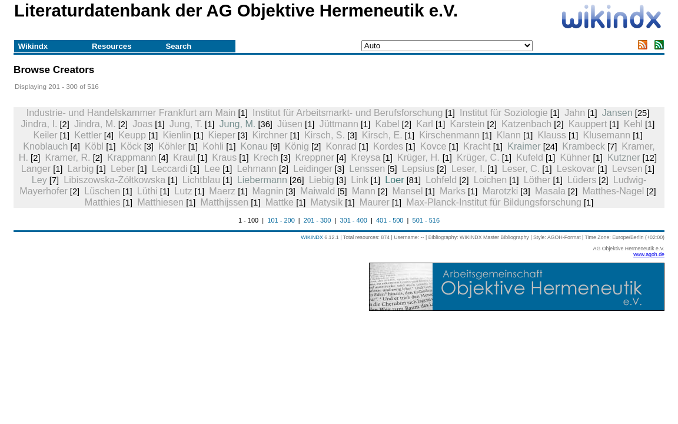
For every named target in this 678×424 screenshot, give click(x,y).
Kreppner (314, 157)
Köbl (94, 146)
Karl (424, 123)
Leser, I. (468, 168)
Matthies (103, 202)
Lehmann (257, 168)
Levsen (627, 168)
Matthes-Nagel (613, 191)
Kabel (387, 123)
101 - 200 (280, 220)
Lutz (183, 191)
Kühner (575, 157)
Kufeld (529, 157)
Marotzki (500, 191)
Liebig (321, 179)
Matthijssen (225, 202)
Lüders (581, 179)
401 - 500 (389, 220)
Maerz (222, 191)
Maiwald (317, 191)
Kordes (388, 146)
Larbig (81, 168)
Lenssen (367, 168)
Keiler (45, 135)
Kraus (224, 157)
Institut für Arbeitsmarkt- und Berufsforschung (347, 112)
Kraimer (523, 146)
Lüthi (147, 191)
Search (178, 46)
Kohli (213, 146)
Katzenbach (526, 123)
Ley (39, 179)
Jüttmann (339, 123)
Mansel (408, 191)
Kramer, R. (68, 157)
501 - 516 (426, 220)
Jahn (574, 112)
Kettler (88, 135)
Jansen (617, 112)
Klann (509, 135)
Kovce (433, 146)
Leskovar (576, 168)
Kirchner (270, 135)
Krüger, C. (478, 157)
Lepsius (418, 168)
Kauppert (588, 123)
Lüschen (102, 191)
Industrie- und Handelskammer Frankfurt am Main (131, 112)
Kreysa (365, 157)
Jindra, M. (95, 123)
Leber (123, 168)
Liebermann (262, 179)
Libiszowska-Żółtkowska (114, 179)
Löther (537, 179)
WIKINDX (312, 237)
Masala (550, 191)
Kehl (633, 123)
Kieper (221, 135)
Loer (394, 179)
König (297, 146)
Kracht (477, 146)
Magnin (268, 191)
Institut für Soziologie (504, 112)
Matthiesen (160, 202)
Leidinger (312, 168)
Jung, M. (238, 123)
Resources (111, 46)
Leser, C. (521, 168)
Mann (363, 191)
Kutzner (623, 157)
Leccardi (170, 168)
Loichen (490, 179)
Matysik (327, 202)
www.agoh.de (648, 254)
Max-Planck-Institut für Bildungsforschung (493, 202)
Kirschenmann (449, 135)
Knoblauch (45, 146)
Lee (212, 168)
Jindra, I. (39, 123)
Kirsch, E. (382, 135)
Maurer (375, 202)
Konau (254, 146)
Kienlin (176, 135)
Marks (453, 191)
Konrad (341, 146)
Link (359, 179)
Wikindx (33, 46)
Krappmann (131, 157)
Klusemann (606, 135)
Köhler (172, 146)
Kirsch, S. (324, 135)
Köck (131, 146)
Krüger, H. (418, 157)
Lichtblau (201, 179)
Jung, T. (186, 123)
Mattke (279, 202)
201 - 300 (317, 220)
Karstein (467, 123)
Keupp (132, 135)
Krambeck (583, 146)
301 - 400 (353, 220)
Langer (36, 168)
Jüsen (290, 123)
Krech (266, 157)
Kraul (184, 157)
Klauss (552, 135)
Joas (142, 123)
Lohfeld (441, 179)
